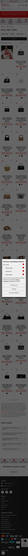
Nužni (7, 265)
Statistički (9, 271)
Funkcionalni (9, 268)
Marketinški (9, 275)
